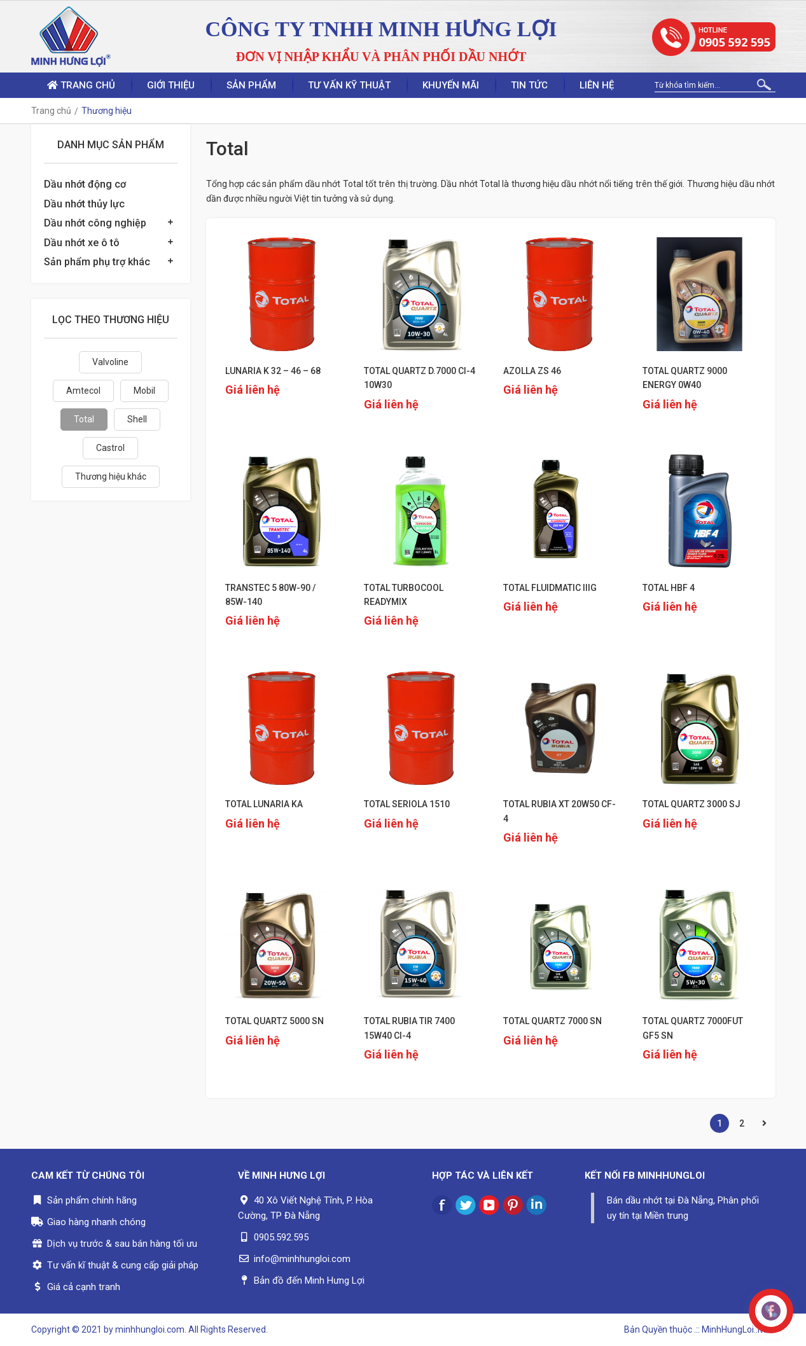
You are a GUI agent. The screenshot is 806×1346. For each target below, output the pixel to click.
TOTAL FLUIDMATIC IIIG (550, 588)
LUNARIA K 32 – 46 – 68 (273, 371)
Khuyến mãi (450, 85)
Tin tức (529, 85)
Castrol (110, 448)
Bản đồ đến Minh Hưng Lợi (309, 1280)
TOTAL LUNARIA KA (264, 804)
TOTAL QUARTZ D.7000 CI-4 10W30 (419, 378)
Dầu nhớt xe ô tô (82, 243)
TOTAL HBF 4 (669, 588)
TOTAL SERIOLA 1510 (407, 804)
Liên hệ (597, 85)
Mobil (144, 390)
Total (84, 419)
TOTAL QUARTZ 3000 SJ (691, 804)
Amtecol (83, 390)
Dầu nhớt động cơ (85, 184)
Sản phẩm (251, 85)
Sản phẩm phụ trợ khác (97, 262)
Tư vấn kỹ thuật (349, 85)
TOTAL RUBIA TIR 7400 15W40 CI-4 (409, 1028)
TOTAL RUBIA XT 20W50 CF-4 (559, 811)
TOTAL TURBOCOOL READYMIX (403, 595)
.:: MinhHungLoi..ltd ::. (734, 1329)
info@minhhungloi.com (302, 1259)
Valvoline (110, 362)
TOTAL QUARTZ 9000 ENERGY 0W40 (685, 378)
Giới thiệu (171, 85)
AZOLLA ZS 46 (532, 371)
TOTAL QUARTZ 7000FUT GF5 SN (693, 1028)
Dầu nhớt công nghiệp (95, 223)
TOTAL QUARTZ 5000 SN (274, 1021)
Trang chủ (81, 85)
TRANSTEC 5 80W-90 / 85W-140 (270, 595)
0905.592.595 (281, 1237)
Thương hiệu (106, 111)
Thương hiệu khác (110, 476)
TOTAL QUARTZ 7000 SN (552, 1021)
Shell (137, 419)
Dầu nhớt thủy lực (84, 204)
